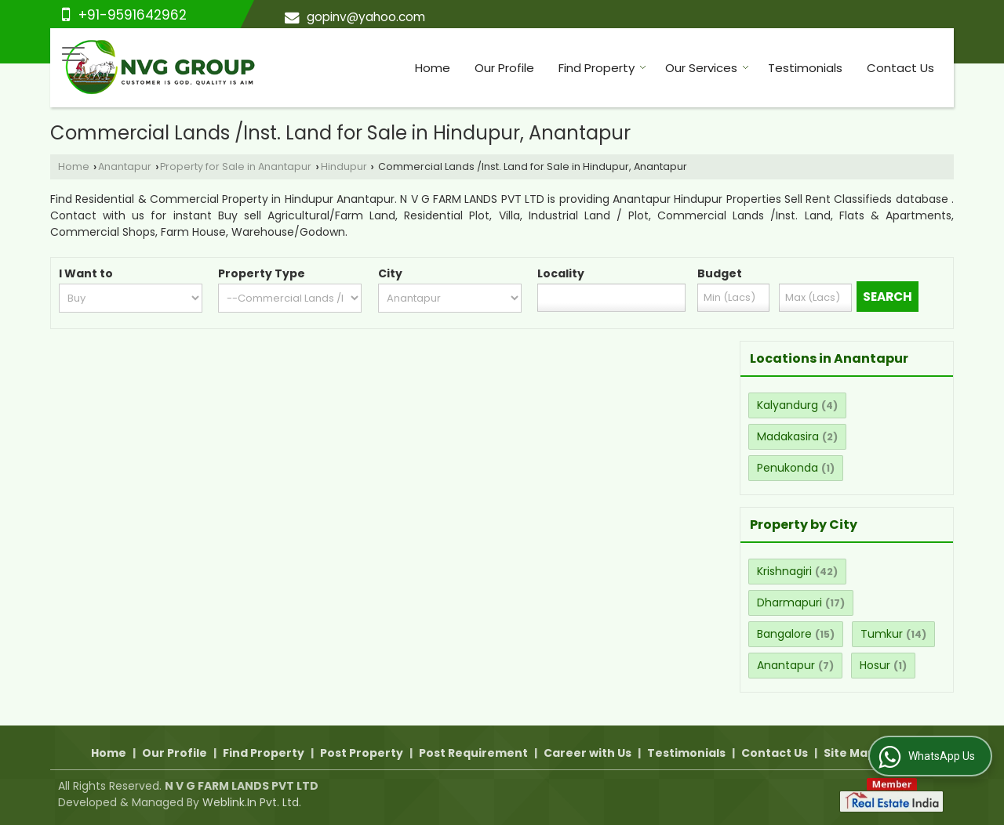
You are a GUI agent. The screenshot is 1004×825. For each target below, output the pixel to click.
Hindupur (344, 166)
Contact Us (900, 68)
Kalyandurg (787, 405)
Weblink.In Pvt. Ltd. (251, 802)
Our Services (707, 68)
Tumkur (881, 634)
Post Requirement (473, 753)
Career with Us (587, 753)
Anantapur (124, 166)
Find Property (602, 68)
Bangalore (784, 634)
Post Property (361, 753)
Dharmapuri (789, 602)
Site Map (849, 753)
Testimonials (805, 68)
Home (432, 68)
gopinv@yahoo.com (366, 17)
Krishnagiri (784, 571)
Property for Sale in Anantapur (235, 166)
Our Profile (504, 68)
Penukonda (787, 468)
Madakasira (788, 436)
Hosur (875, 665)
